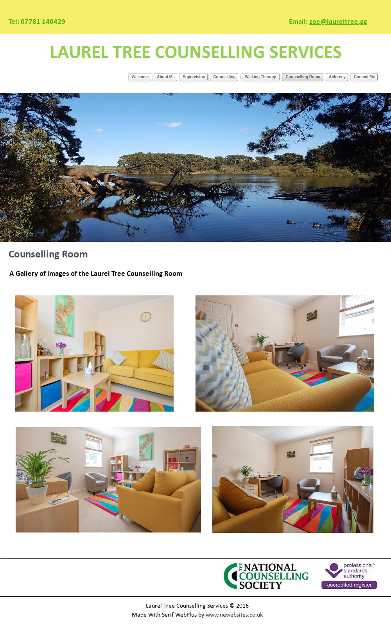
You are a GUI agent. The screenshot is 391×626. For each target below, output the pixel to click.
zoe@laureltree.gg (338, 22)
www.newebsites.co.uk (234, 615)
